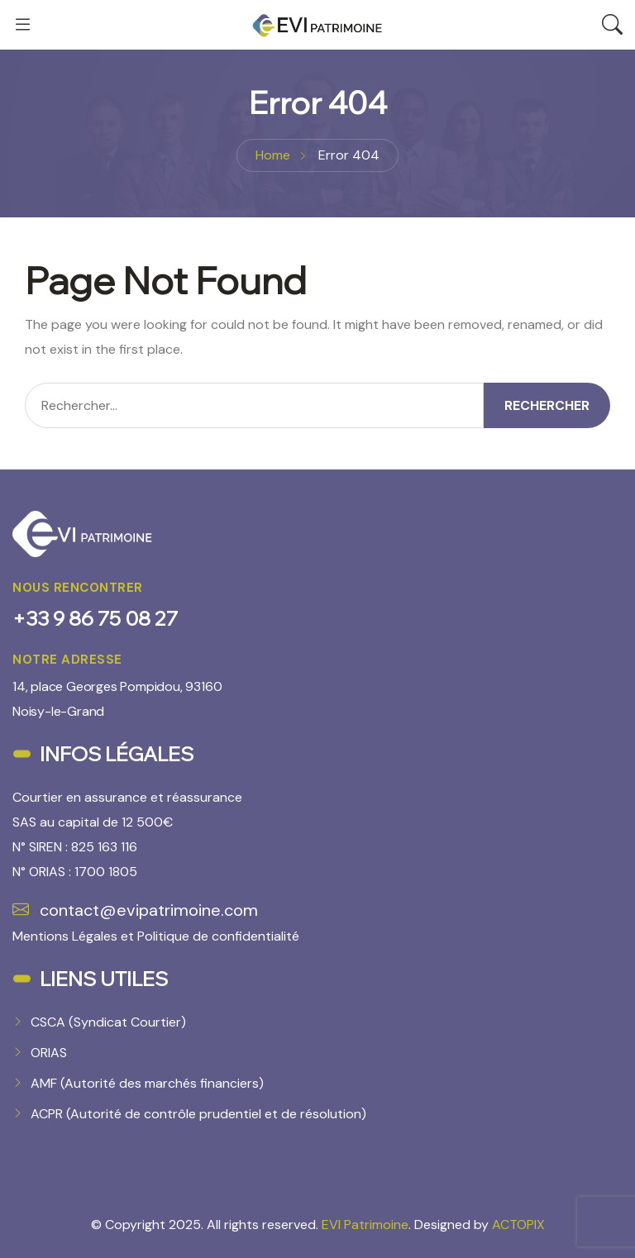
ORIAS (49, 1052)
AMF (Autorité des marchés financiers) (147, 1083)
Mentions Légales (64, 936)
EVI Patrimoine (365, 1224)
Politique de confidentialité (218, 936)
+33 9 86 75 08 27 (95, 618)
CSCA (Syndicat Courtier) (108, 1022)
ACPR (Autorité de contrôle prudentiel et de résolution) (198, 1113)
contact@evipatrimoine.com (135, 910)
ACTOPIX (518, 1224)
